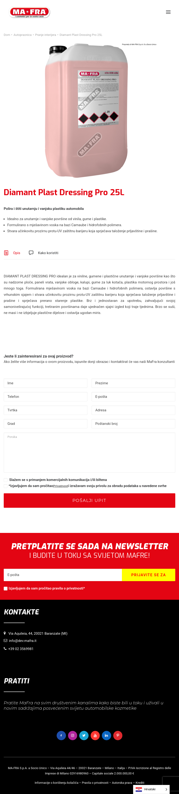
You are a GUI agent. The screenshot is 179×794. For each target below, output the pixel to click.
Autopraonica (22, 35)
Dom (7, 35)
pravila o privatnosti (67, 588)
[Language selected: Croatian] (151, 789)
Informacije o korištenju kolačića (57, 782)
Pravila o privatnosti (95, 782)
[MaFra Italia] (29, 12)
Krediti (140, 782)
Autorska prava (122, 782)
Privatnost (60, 486)
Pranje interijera (45, 35)
